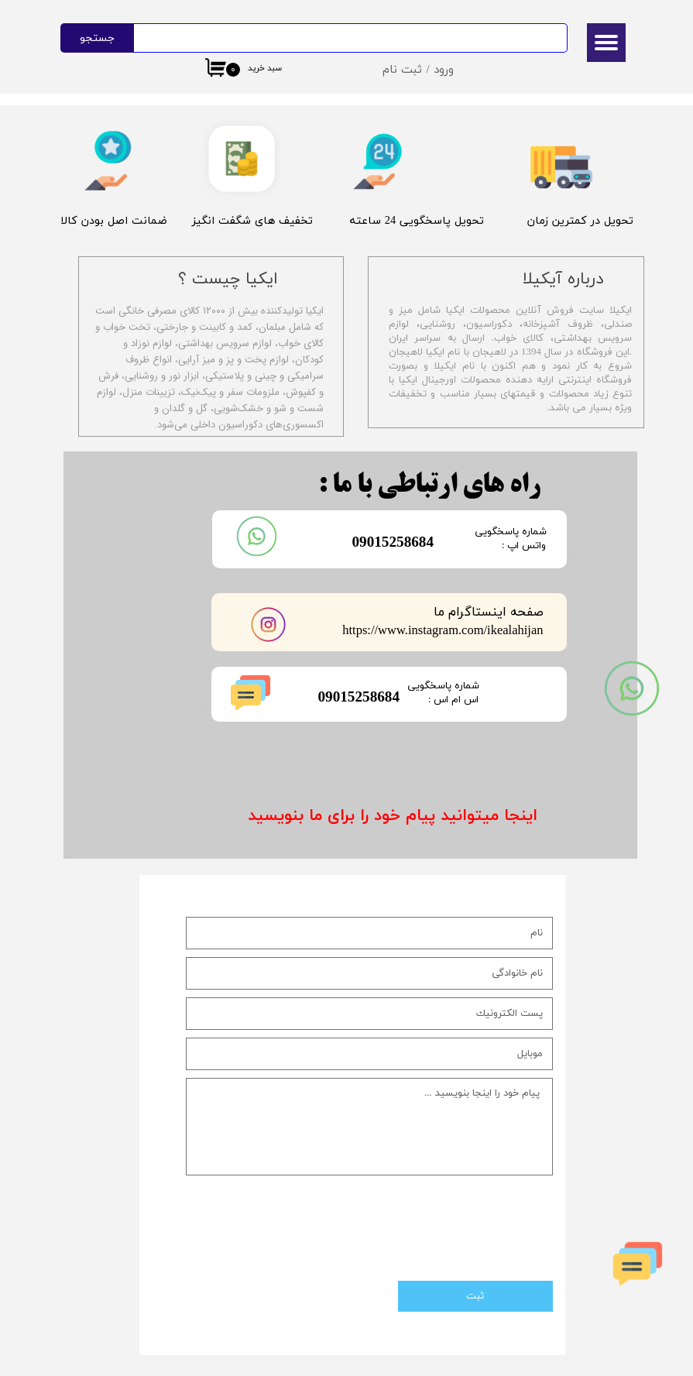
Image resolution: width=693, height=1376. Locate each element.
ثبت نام (402, 70)
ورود (444, 70)
